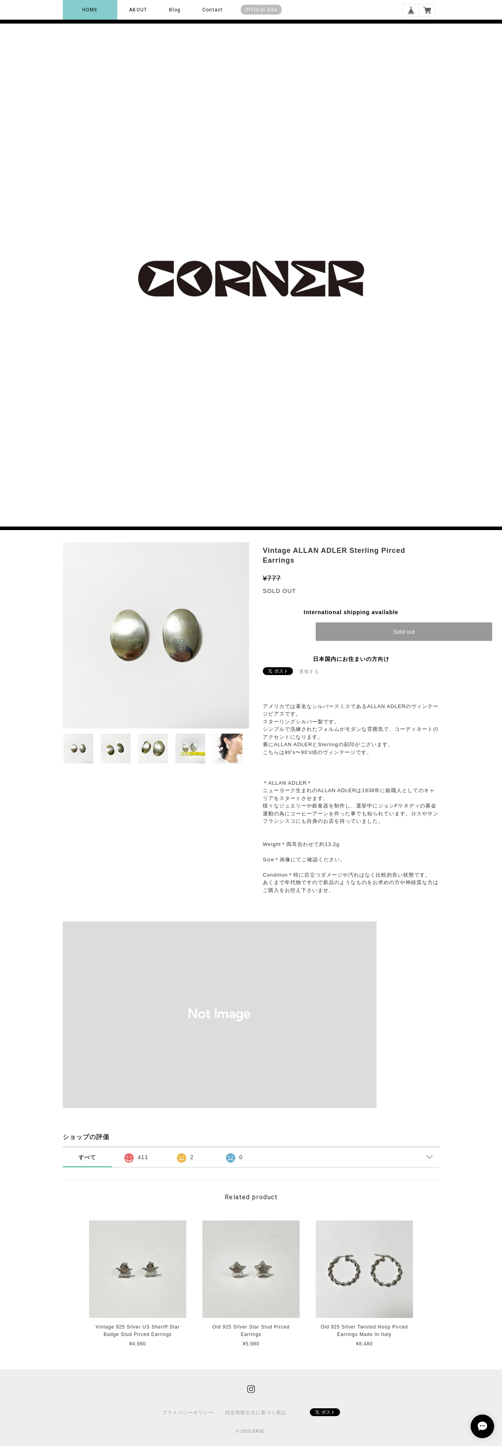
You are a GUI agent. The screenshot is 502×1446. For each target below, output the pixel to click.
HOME (90, 10)
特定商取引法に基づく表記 (255, 1412)
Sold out (404, 631)
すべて (87, 1157)
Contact (212, 10)
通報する (309, 671)
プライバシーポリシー (187, 1412)
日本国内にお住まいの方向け (351, 659)
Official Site (261, 10)
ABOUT (138, 10)
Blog (175, 10)
